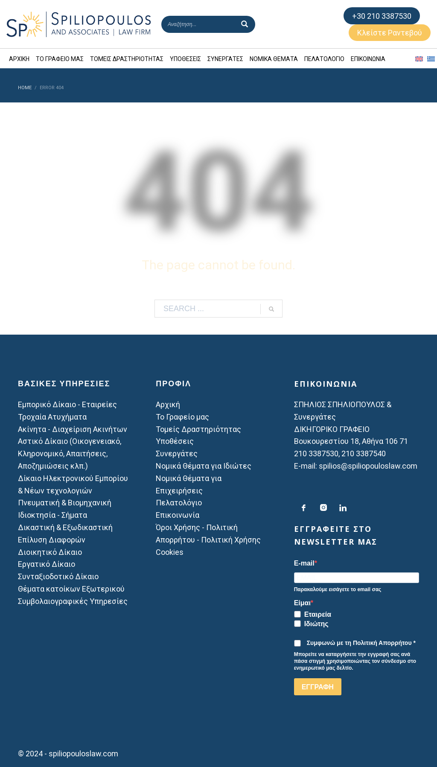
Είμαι (302, 603)
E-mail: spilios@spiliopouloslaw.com (355, 465)
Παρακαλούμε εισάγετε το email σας (338, 589)
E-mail (304, 563)
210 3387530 (316, 453)
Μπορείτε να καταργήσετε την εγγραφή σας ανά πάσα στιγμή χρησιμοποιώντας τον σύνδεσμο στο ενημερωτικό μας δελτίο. (355, 661)
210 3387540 (363, 453)
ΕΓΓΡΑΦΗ (318, 687)
